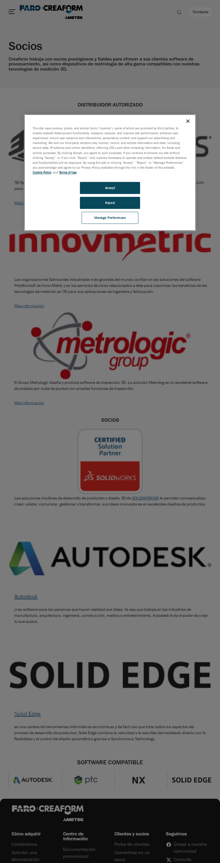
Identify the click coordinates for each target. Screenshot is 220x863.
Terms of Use (67, 172)
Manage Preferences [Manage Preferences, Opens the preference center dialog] (109, 217)
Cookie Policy (42, 172)
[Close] (188, 121)
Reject (110, 203)
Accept (110, 188)
